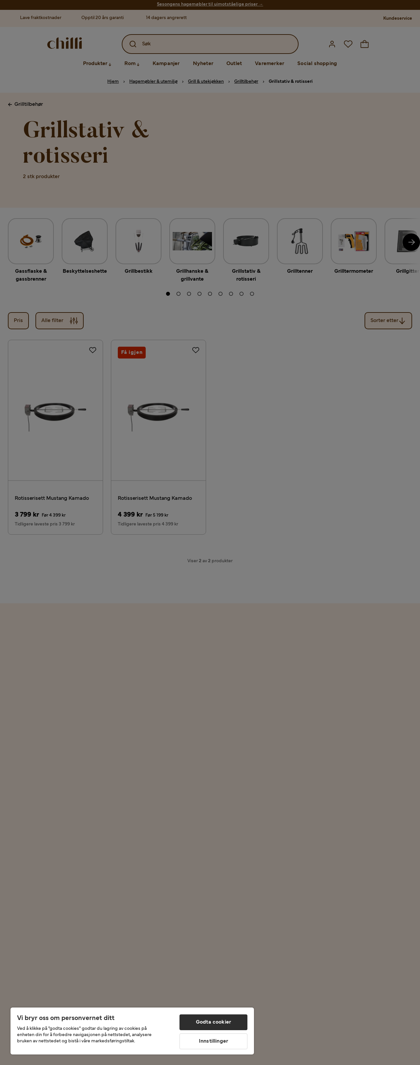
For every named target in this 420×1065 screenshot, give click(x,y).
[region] (132, 1030)
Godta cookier (213, 1022)
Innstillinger (213, 1041)
